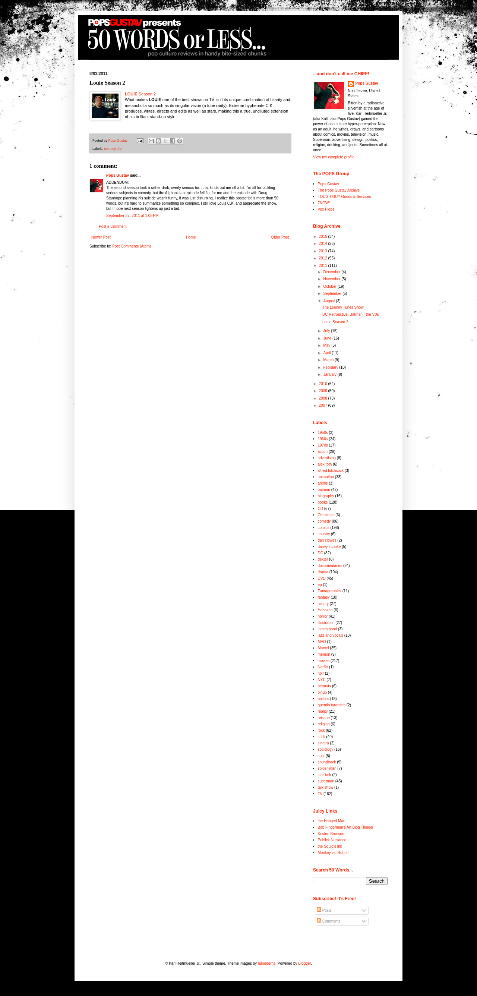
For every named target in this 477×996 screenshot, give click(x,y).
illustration (326, 623)
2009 (323, 391)
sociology (326, 749)
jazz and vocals (330, 635)
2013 (323, 251)
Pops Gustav (117, 175)
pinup (322, 692)
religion (324, 724)
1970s (323, 445)
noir (321, 673)
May (327, 345)
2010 (323, 384)
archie (323, 483)
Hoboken (325, 610)
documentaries (330, 566)
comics (323, 528)
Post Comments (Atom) (131, 246)
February (331, 367)
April (327, 353)
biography (326, 496)
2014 (323, 244)
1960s (323, 439)
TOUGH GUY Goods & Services (344, 197)
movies (324, 661)
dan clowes (327, 540)
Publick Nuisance (332, 840)
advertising (327, 458)
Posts (324, 910)
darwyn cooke (329, 547)
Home (191, 237)
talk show (326, 787)
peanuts (324, 686)
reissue (324, 718)
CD (320, 509)
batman (324, 490)
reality (323, 711)
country (324, 534)
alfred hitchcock (331, 471)
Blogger (304, 963)
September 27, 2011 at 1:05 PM (132, 216)
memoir (324, 654)
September (332, 293)
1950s (323, 433)
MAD (322, 642)
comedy (110, 149)
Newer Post (101, 237)
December (332, 272)
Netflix (323, 667)
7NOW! (324, 203)
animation (326, 477)
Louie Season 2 (335, 322)
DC (320, 553)
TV (119, 149)
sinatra (323, 743)
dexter (323, 559)
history (323, 604)
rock (321, 730)
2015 (323, 236)
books (323, 502)
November (332, 279)
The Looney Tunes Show (343, 307)
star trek (324, 775)
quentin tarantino (332, 705)
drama (323, 572)
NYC (322, 680)
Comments (328, 921)
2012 (323, 258)
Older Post (280, 237)
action (323, 452)
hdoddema (266, 963)
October (330, 286)
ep (320, 585)
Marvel (323, 648)
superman (326, 781)
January (330, 374)
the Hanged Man (331, 821)
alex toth (325, 464)
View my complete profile (333, 157)
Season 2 (140, 94)
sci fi (321, 737)
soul (321, 756)
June (327, 338)
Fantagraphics (329, 591)
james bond (327, 629)
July (327, 331)
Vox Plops (326, 209)
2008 (323, 398)
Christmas (326, 515)
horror (323, 616)
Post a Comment (112, 226)
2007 (323, 405)
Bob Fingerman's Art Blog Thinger (346, 827)
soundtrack (327, 762)
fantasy (324, 597)
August (329, 301)
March (329, 360)
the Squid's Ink (330, 846)
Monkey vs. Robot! (333, 853)
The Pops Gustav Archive (339, 190)
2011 (323, 266)
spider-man (327, 768)
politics (323, 699)
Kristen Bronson (331, 834)
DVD (322, 578)
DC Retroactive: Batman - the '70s (350, 314)
